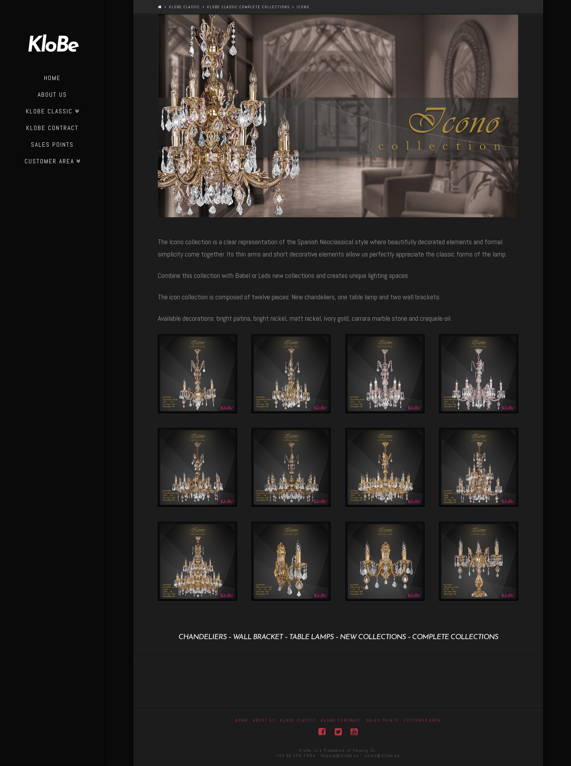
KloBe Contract (341, 720)
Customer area (422, 720)
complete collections (455, 637)
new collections (373, 637)
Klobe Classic (184, 7)
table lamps (311, 637)
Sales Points (382, 720)
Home (241, 720)
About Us (264, 720)
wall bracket (258, 637)
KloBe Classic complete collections (248, 7)
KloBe (52, 46)
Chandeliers (202, 637)
